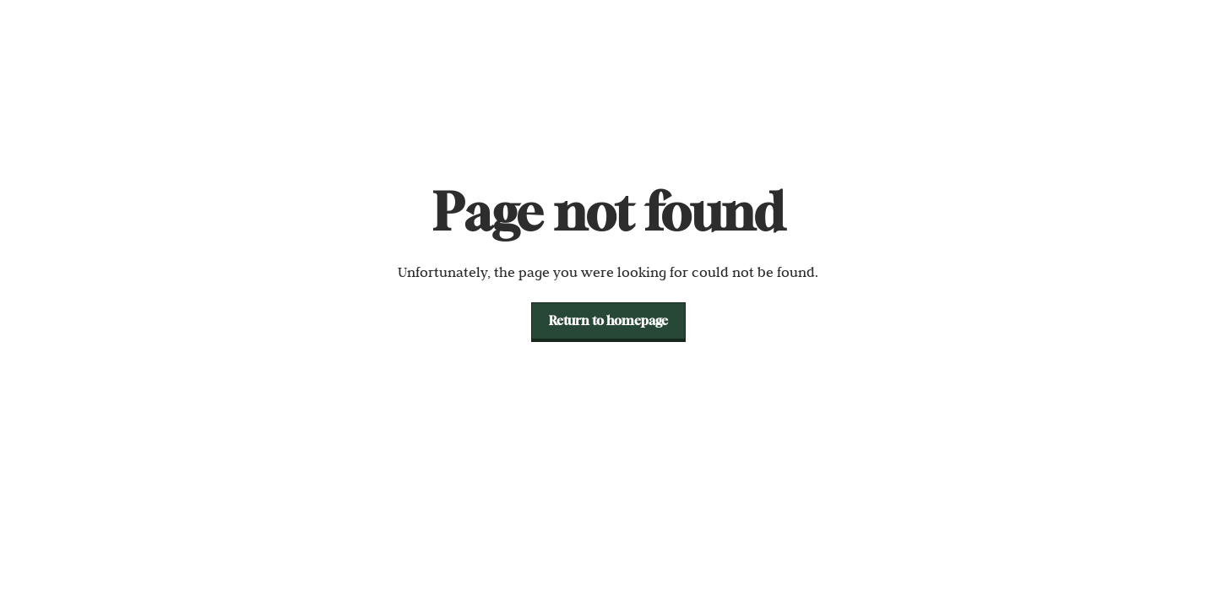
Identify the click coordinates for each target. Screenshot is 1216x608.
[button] (608, 320)
